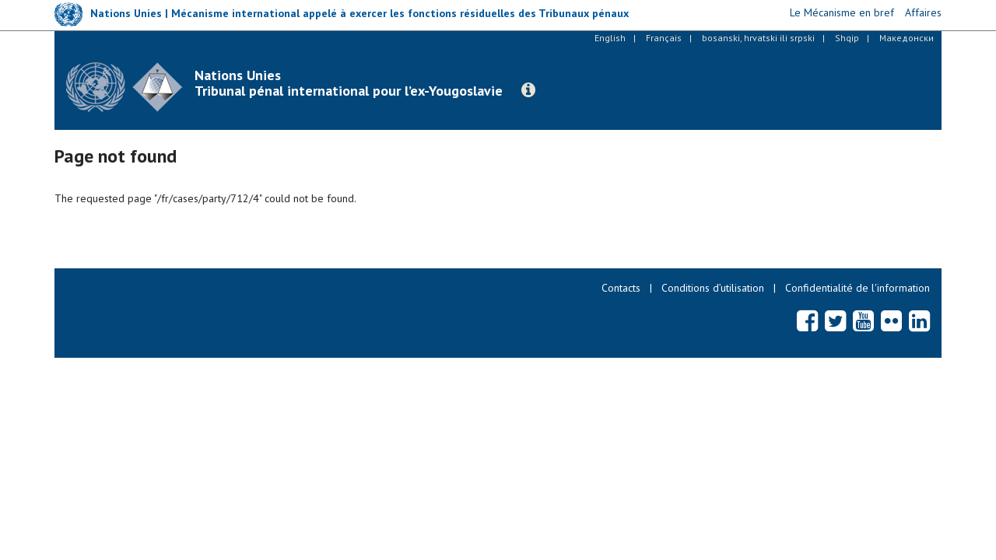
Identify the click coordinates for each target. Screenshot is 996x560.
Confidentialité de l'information (857, 288)
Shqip (847, 38)
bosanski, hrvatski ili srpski (758, 38)
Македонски (906, 38)
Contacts (620, 288)
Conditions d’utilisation (712, 288)
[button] (528, 90)
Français (664, 38)
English (610, 38)
